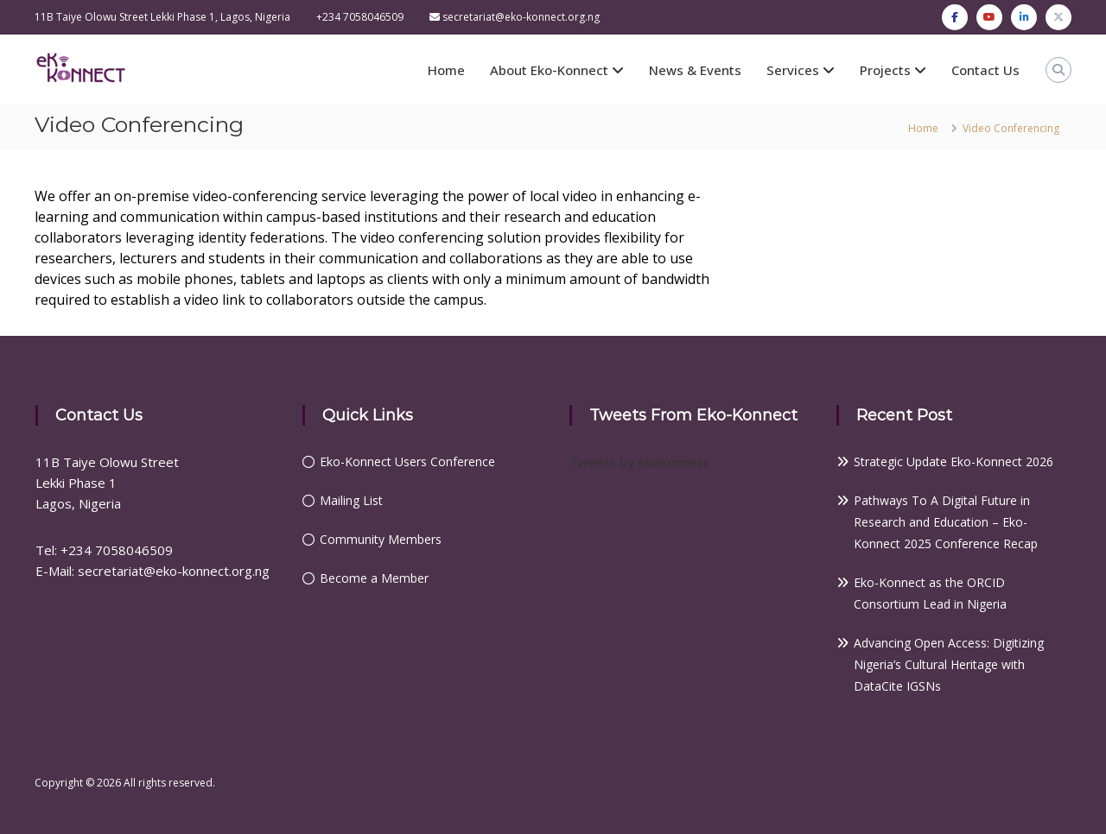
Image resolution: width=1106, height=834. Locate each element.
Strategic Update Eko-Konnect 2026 (953, 461)
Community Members (381, 539)
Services (792, 70)
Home (446, 70)
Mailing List (351, 500)
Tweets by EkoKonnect (639, 462)
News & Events (695, 70)
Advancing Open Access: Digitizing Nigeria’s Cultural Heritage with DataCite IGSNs (949, 664)
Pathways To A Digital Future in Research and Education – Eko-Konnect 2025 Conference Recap (946, 522)
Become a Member (374, 578)
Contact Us (985, 70)
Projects (885, 70)
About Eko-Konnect (549, 70)
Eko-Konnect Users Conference (407, 461)
